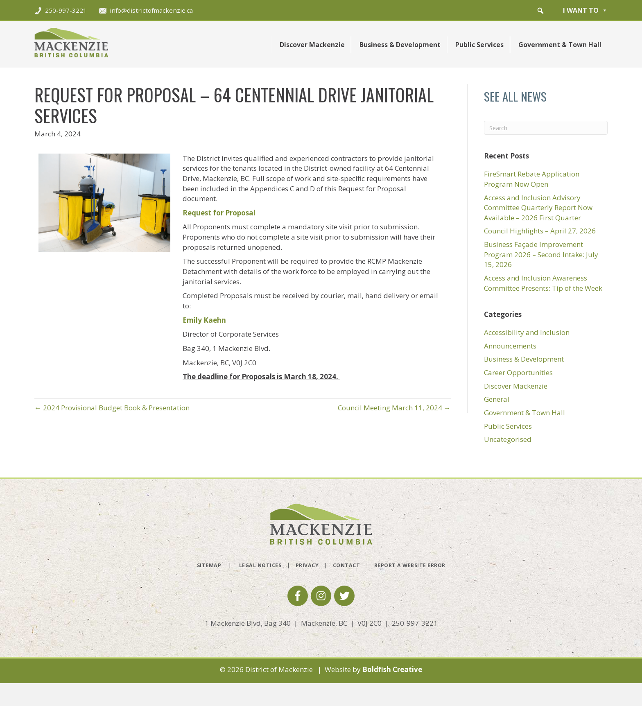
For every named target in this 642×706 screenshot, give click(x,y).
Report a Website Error (409, 565)
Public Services (479, 44)
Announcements (510, 346)
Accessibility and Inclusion (527, 332)
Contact (346, 565)
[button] (540, 11)
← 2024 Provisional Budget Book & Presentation (112, 407)
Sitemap (209, 565)
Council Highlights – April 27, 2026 (540, 230)
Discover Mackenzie (312, 44)
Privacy (307, 565)
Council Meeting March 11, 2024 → (394, 407)
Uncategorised (507, 439)
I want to (585, 10)
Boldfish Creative (392, 669)
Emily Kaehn (204, 320)
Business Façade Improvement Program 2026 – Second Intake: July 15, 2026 (541, 254)
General (496, 399)
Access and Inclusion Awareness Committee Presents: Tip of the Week (543, 283)
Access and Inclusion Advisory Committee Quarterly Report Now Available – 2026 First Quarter (538, 207)
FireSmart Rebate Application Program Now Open (531, 179)
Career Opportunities (518, 372)
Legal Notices (260, 565)
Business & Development (400, 44)
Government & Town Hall (559, 44)
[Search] (546, 128)
